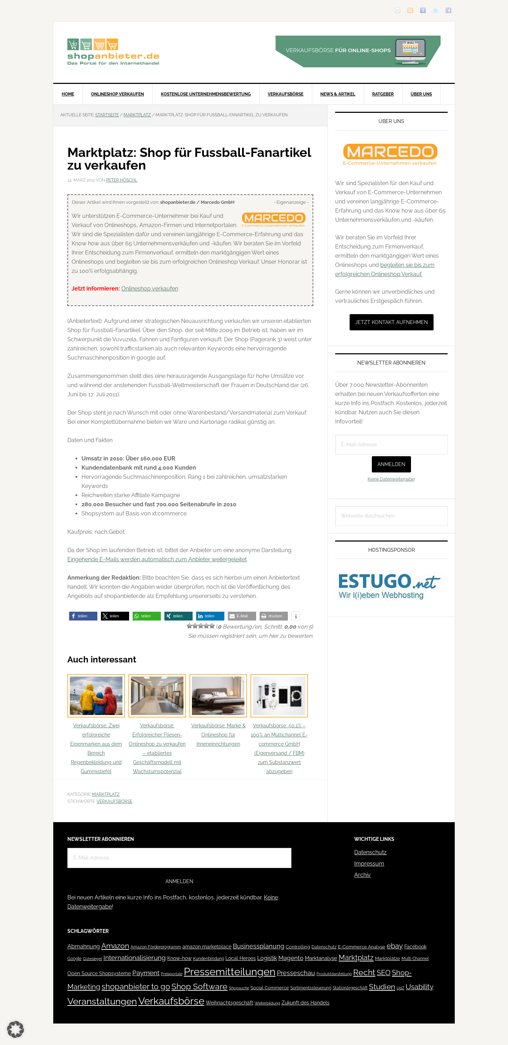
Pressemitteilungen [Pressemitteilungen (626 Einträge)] (230, 971)
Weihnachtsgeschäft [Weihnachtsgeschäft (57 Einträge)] (229, 1003)
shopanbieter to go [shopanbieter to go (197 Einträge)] (136, 986)
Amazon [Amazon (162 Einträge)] (115, 945)
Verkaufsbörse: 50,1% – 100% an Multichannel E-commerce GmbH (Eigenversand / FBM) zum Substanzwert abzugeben (279, 724)
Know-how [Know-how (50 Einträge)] (179, 958)
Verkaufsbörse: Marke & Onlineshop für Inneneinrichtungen (218, 710)
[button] (83, 616)
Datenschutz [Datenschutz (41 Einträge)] (324, 946)
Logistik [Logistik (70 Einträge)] (267, 958)
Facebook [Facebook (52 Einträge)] (415, 946)
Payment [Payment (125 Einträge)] (145, 973)
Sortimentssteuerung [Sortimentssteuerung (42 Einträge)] (310, 987)
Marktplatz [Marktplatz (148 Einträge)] (356, 957)
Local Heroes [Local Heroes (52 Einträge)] (240, 958)
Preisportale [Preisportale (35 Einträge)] (171, 973)
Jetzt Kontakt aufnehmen (391, 322)
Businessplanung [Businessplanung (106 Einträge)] (258, 946)
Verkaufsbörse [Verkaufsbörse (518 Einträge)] (171, 1001)
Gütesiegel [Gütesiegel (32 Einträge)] (92, 959)
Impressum (369, 863)
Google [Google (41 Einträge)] (74, 958)
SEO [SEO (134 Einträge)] (384, 973)
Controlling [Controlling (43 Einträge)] (298, 946)
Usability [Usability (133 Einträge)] (420, 987)
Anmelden (391, 464)
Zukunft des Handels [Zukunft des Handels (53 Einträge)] (305, 1003)
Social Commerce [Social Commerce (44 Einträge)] (269, 987)
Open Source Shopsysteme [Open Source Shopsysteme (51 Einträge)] (99, 973)
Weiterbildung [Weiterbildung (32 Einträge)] (267, 1003)
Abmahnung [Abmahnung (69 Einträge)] (83, 946)
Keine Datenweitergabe (391, 479)
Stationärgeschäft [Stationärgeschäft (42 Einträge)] (350, 987)
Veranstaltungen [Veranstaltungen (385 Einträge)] (102, 1001)
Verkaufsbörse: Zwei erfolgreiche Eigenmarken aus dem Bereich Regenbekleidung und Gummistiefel (96, 724)
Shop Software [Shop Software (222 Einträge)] (199, 986)
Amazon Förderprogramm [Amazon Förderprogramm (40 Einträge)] (156, 947)
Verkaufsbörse (114, 801)
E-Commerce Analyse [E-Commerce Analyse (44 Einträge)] (361, 946)
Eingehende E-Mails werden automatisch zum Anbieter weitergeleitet (157, 559)
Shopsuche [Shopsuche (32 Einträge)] (239, 988)
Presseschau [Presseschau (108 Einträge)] (296, 973)
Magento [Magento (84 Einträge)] (290, 957)
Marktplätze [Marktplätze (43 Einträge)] (387, 958)
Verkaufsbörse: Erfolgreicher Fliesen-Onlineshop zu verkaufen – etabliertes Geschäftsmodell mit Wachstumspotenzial (157, 724)
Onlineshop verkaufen (149, 288)
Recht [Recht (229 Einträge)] (364, 972)
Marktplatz (106, 794)
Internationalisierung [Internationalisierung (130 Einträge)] (134, 958)
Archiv (362, 875)
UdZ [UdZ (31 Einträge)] (400, 988)
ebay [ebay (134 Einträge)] (395, 946)
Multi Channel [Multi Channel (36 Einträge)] (415, 958)
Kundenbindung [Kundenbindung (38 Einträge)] (208, 958)
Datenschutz (370, 852)
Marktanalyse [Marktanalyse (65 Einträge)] (321, 958)
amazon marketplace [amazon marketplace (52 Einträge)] (206, 946)
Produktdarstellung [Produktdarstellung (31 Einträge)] (334, 974)
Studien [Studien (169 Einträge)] (382, 986)
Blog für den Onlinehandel (113, 51)
